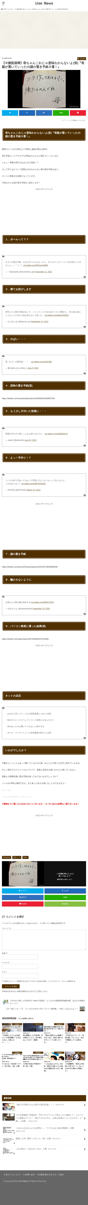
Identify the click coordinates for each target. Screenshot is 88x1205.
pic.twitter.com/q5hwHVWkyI (57, 315)
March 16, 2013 (33, 490)
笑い (26, 857)
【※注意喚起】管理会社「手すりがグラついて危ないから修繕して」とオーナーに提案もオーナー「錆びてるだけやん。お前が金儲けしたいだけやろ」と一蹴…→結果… (43, 1117)
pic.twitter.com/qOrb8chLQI (56, 434)
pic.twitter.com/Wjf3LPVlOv (42, 602)
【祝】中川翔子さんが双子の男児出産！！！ (33, 1105)
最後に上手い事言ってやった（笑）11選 (32, 1139)
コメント (6, 928)
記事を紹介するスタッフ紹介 (51, 1174)
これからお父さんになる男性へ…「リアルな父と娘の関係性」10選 (38, 1130)
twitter (69, 120)
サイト (4, 972)
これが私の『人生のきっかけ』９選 (30, 1149)
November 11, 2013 (43, 272)
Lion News (44, 3)
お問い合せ (30, 1174)
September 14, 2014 (39, 321)
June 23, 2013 (30, 440)
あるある (7, 857)
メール (5, 962)
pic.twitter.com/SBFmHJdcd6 (34, 484)
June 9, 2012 (32, 368)
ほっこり (17, 857)
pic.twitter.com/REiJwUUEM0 (35, 265)
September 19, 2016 (41, 608)
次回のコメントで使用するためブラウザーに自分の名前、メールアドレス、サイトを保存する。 (40, 981)
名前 (5, 953)
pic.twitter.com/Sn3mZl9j (41, 362)
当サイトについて (13, 1174)
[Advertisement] (44, 30)
